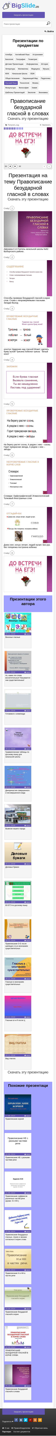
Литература (10, 69)
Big (25, 5)
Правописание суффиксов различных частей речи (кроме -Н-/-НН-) (16, 1198)
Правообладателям (20, 1428)
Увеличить (45, 125)
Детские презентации (14, 64)
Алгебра (8, 55)
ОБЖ (32, 74)
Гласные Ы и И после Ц (15, 1020)
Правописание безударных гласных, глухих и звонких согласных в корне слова (16, 1237)
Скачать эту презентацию (28, 119)
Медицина (35, 69)
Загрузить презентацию (23, 15)
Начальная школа (19, 74)
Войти (49, 31)
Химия (34, 88)
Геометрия (32, 59)
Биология (9, 59)
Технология (24, 83)
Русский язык (11, 83)
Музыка (45, 69)
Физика (35, 83)
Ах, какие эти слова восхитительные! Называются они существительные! (17, 678)
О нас (5, 1428)
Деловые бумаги (12, 867)
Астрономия (37, 55)
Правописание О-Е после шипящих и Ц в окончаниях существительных (16, 946)
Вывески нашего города (15, 829)
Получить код (12, 125)
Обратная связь (40, 1428)
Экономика (42, 93)
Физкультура (10, 88)
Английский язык (22, 55)
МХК (7, 74)
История (44, 64)
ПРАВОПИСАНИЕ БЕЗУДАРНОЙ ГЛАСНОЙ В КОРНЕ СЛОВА (16, 1353)
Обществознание (12, 78)
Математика (23, 69)
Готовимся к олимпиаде (15, 714)
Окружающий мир (30, 78)
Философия (24, 88)
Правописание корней (14, 1119)
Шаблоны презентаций (14, 93)
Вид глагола (10, 1059)
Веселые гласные (12, 637)
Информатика (32, 64)
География (20, 59)
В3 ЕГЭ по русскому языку (16, 905)
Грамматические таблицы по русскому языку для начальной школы (17, 754)
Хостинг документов (21, 1432)
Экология (31, 93)
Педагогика (45, 78)
